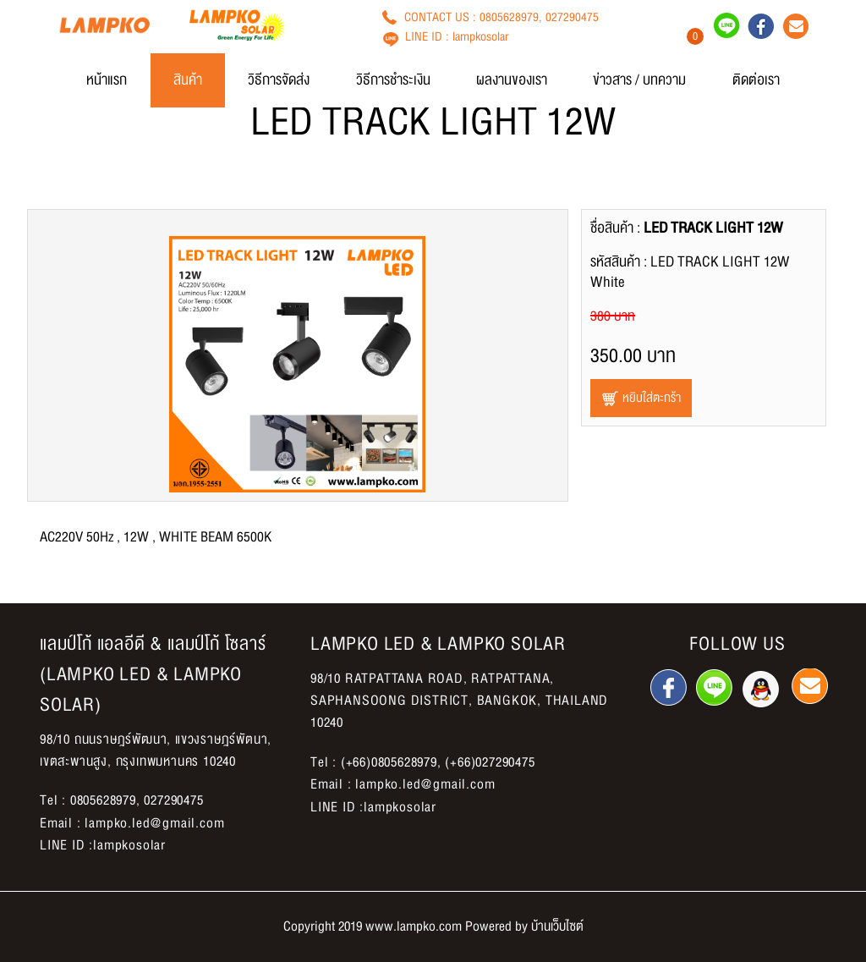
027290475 (572, 17)
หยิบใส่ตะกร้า (641, 398)
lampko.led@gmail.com (154, 823)
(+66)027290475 (489, 762)
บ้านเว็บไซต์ (557, 926)
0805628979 (509, 17)
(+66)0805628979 (389, 762)
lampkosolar (480, 36)
